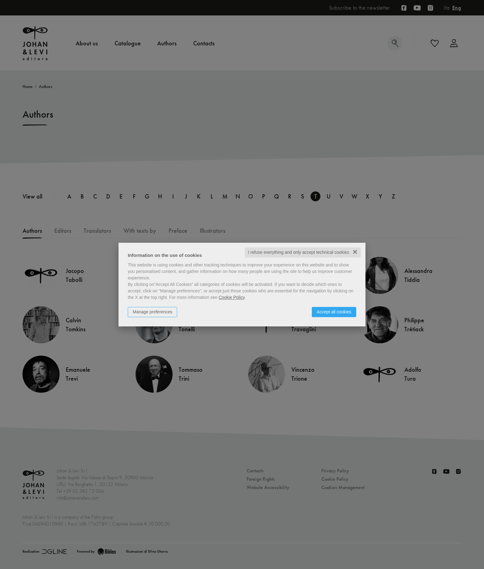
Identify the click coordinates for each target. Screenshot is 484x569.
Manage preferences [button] (152, 311)
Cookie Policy (231, 297)
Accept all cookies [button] (334, 311)
